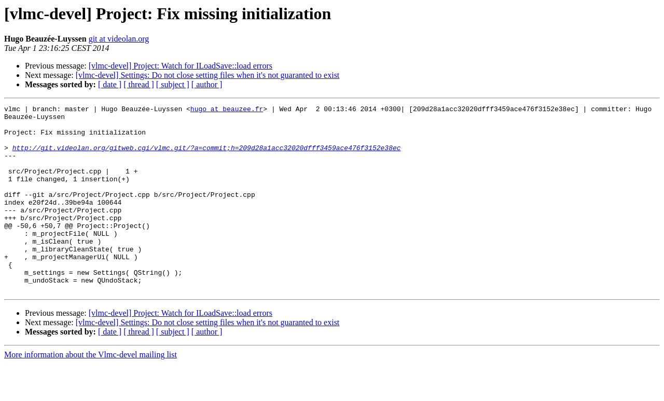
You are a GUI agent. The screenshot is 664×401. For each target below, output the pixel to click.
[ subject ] (172, 84)
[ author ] (207, 84)
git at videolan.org (119, 38)
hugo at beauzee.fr (226, 110)
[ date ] (109, 84)
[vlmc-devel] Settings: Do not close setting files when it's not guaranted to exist (208, 75)
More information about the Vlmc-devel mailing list (90, 391)
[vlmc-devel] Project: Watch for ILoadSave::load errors (180, 65)
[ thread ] (138, 84)
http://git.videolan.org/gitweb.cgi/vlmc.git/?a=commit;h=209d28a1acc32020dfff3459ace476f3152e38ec (206, 157)
